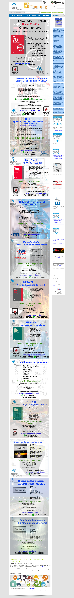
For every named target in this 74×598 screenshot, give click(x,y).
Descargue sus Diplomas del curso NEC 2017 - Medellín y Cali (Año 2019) (58, 235)
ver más (59, 257)
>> (61, 18)
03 (58, 21)
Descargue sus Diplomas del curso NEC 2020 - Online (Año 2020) (58, 224)
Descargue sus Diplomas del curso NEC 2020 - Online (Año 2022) (58, 220)
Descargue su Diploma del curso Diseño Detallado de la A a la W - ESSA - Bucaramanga (58, 244)
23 (57, 24)
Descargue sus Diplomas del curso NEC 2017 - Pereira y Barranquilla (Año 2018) (58, 239)
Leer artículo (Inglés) (32, 588)
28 (55, 25)
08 (56, 22)
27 (61, 24)
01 (56, 21)
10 (58, 22)
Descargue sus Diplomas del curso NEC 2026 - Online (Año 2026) (58, 130)
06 (61, 21)
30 (57, 25)
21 (55, 24)
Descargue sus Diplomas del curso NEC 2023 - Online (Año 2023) (58, 160)
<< (55, 18)
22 (56, 24)
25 (59, 24)
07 (55, 22)
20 (61, 23)
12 (60, 22)
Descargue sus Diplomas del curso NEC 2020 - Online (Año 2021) (58, 222)
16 (57, 23)
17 (58, 23)
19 (60, 23)
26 (60, 24)
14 (55, 23)
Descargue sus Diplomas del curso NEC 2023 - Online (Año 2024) (58, 158)
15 (56, 23)
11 (59, 22)
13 (61, 22)
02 (57, 21)
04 (59, 21)
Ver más (54, 261)
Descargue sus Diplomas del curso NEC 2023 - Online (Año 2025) (58, 156)
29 (56, 25)
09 (57, 22)
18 (59, 23)
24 (58, 24)
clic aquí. (43, 566)
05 (60, 21)
